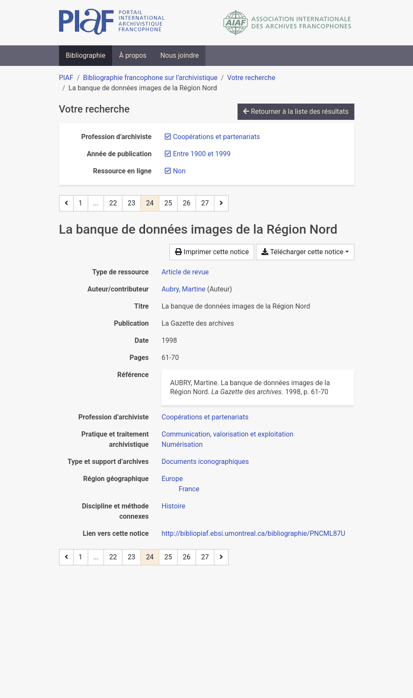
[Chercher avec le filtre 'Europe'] (172, 479)
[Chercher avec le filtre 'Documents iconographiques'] (205, 461)
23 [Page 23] (131, 203)
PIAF (66, 78)
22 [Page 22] (113, 203)
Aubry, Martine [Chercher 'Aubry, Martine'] (183, 289)
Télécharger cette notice (302, 252)
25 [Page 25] (168, 203)
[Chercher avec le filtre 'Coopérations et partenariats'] (204, 417)
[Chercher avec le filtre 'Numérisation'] (181, 444)
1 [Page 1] (81, 203)
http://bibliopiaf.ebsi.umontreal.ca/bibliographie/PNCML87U (253, 533)
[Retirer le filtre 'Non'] (179, 171)
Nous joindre (179, 55)
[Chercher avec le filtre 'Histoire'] (173, 506)
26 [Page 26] (186, 203)
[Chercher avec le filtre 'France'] (188, 489)
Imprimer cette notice (212, 252)
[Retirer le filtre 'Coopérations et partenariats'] (216, 137)
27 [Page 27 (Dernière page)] (205, 203)
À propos (132, 55)
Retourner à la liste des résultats (295, 111)
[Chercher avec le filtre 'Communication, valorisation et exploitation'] (227, 434)
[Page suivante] (221, 203)
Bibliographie (86, 55)
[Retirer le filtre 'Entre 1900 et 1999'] (201, 154)
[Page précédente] (66, 203)
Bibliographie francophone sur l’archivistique (150, 78)
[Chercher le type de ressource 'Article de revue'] (184, 272)
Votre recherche (251, 78)
